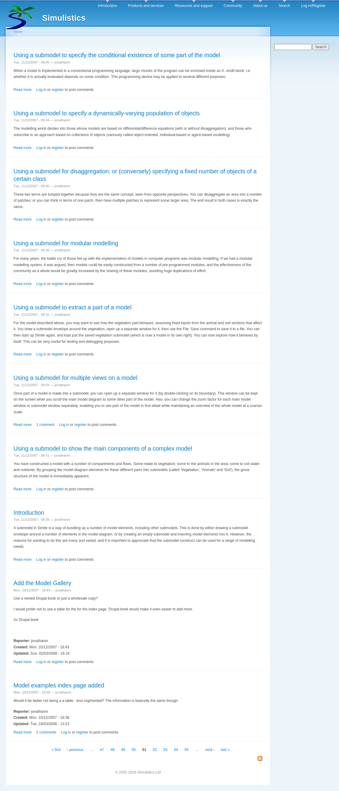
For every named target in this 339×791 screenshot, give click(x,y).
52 (155, 750)
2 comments (46, 732)
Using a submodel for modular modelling (66, 243)
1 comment (45, 425)
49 (123, 750)
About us (260, 6)
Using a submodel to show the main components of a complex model (103, 448)
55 (186, 750)
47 (102, 750)
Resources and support (194, 6)
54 (176, 750)
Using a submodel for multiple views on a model (75, 377)
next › (209, 750)
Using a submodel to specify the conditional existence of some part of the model (117, 55)
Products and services (146, 6)
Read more (23, 90)
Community (233, 6)
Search (284, 6)
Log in (41, 90)
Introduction (107, 6)
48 (112, 750)
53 (165, 750)
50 (134, 750)
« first (56, 750)
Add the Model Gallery (42, 583)
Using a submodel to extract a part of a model (72, 307)
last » (225, 750)
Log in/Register (313, 6)
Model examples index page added (59, 685)
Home (18, 31)
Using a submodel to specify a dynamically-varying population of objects (107, 113)
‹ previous (75, 750)
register (57, 90)
